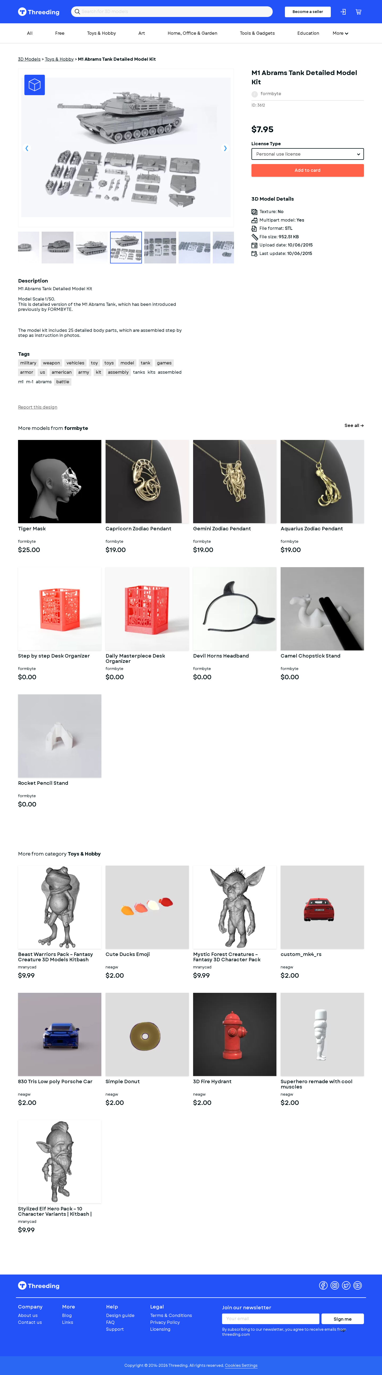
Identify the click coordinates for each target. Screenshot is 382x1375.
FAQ (110, 1322)
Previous (27, 148)
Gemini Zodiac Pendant (222, 529)
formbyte (271, 94)
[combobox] (307, 154)
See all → (354, 425)
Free (59, 33)
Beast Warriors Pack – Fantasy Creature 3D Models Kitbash (55, 957)
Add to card (307, 170)
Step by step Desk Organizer (54, 656)
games (164, 363)
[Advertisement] (307, 326)
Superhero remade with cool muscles (317, 1084)
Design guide (120, 1315)
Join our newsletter (246, 1308)
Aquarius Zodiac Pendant (312, 529)
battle (62, 382)
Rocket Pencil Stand (43, 784)
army (83, 372)
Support (115, 1329)
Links (67, 1322)
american (62, 372)
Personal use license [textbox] (278, 154)
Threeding (38, 11)
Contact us (30, 1322)
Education (308, 33)
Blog (67, 1315)
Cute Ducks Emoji (128, 955)
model (127, 363)
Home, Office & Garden (192, 33)
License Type (266, 144)
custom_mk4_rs (301, 955)
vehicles (75, 363)
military (28, 363)
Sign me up (343, 1320)
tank (145, 363)
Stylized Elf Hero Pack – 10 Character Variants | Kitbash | (55, 1211)
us (42, 372)
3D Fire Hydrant (212, 1082)
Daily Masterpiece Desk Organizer (135, 659)
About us (28, 1315)
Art (141, 33)
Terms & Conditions (171, 1315)
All (30, 33)
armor (26, 372)
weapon (51, 363)
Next (225, 148)
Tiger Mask (32, 529)
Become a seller (308, 11)
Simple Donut (123, 1082)
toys (109, 363)
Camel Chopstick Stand (310, 656)
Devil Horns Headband (221, 656)
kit (98, 372)
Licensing (160, 1329)
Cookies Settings (241, 1365)
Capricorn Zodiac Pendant (138, 529)
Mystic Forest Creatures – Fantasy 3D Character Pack (227, 957)
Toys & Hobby (101, 33)
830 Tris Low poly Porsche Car (55, 1082)
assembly (118, 372)
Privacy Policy (165, 1322)
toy (94, 363)
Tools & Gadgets (257, 33)
